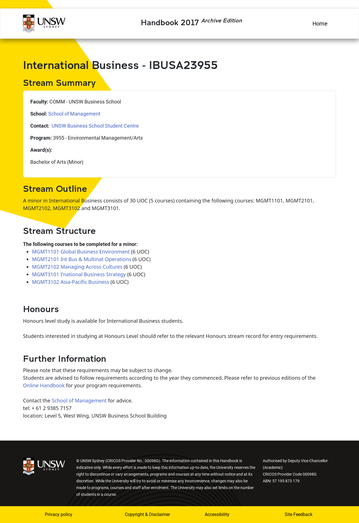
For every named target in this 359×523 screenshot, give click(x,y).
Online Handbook (44, 385)
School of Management (74, 114)
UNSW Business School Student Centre (94, 126)
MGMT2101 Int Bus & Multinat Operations (81, 259)
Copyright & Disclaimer (144, 514)
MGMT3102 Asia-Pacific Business (70, 281)
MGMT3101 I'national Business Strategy (79, 274)
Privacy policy (58, 514)
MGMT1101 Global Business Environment (81, 251)
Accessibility (217, 514)
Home (320, 23)
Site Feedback (298, 514)
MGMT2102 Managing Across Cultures (77, 266)
